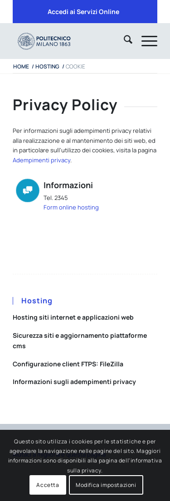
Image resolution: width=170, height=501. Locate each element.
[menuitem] (83, 12)
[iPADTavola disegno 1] (70, 41)
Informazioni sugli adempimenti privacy (74, 381)
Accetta (47, 485)
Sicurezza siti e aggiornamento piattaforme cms (80, 340)
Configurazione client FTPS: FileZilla (68, 364)
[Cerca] (123, 41)
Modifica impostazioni (106, 485)
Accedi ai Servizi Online (83, 11)
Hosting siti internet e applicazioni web (73, 317)
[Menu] (144, 41)
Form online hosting (71, 207)
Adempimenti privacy (41, 160)
